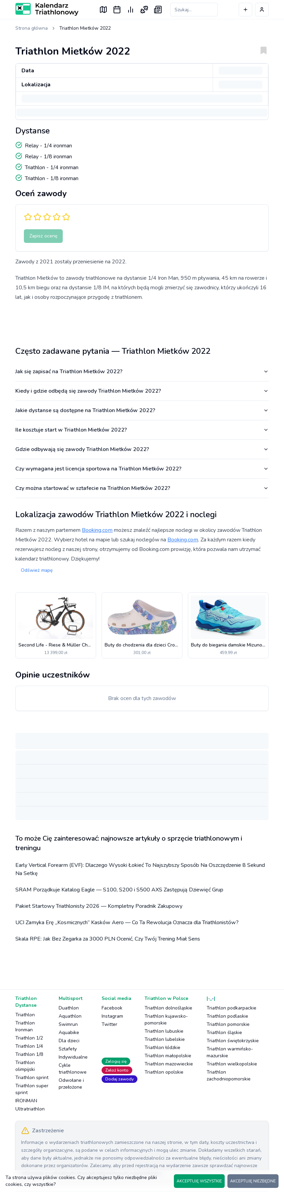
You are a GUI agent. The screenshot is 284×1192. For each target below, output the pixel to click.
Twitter (109, 1024)
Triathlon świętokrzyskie (233, 1040)
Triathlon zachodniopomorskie (229, 1075)
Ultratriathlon (30, 1109)
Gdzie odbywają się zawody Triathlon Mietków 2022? (141, 449)
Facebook (112, 1008)
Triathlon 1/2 (29, 1038)
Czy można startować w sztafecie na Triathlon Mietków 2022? (141, 488)
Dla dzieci (69, 1040)
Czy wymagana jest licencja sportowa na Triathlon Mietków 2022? (141, 469)
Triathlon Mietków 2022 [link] (85, 28)
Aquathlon (70, 1016)
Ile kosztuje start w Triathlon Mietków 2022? (141, 430)
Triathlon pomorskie (228, 1024)
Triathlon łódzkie (162, 1047)
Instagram (112, 1016)
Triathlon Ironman (25, 1026)
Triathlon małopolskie (168, 1055)
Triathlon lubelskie (165, 1039)
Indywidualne (73, 1057)
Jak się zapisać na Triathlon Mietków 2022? (141, 371)
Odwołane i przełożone (71, 1083)
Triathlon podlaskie (227, 1016)
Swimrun (68, 1024)
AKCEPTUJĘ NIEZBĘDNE (253, 1181)
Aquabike (69, 1032)
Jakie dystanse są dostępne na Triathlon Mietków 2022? (141, 410)
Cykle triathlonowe (73, 1068)
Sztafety (68, 1049)
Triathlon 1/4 (29, 1046)
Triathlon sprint (31, 1077)
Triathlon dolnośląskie (168, 1008)
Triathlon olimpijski (25, 1066)
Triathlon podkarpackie (231, 1008)
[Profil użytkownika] (262, 9)
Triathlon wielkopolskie (232, 1064)
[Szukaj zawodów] (194, 9)
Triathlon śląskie (224, 1032)
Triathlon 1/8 (29, 1054)
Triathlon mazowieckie (169, 1064)
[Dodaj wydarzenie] (245, 9)
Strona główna (31, 28)
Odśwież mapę (37, 570)
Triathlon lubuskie (164, 1031)
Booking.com (97, 530)
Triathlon (25, 1015)
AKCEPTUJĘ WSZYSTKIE (199, 1181)
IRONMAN (26, 1100)
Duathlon (69, 1008)
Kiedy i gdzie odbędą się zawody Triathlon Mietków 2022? (141, 391)
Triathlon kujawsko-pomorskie (166, 1019)
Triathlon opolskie (164, 1072)
